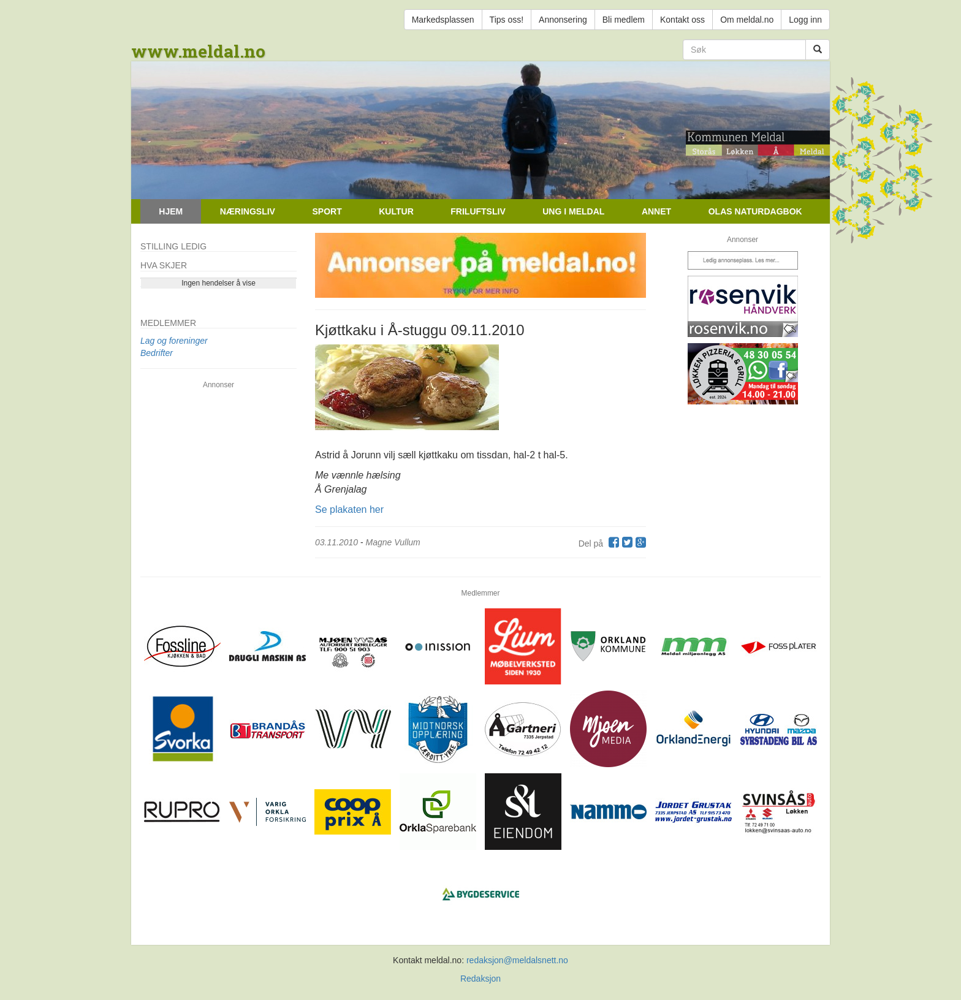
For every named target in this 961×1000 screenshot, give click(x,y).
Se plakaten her (349, 509)
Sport (326, 211)
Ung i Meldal (573, 211)
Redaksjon (480, 978)
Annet (656, 211)
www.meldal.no (198, 51)
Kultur (396, 211)
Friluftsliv (477, 211)
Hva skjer (163, 265)
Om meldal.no (746, 20)
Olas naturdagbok (755, 211)
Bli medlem (623, 20)
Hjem (171, 211)
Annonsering (563, 20)
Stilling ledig (173, 246)
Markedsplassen (443, 20)
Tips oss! (507, 20)
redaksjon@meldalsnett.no (517, 960)
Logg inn (805, 20)
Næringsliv (247, 211)
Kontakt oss (682, 20)
